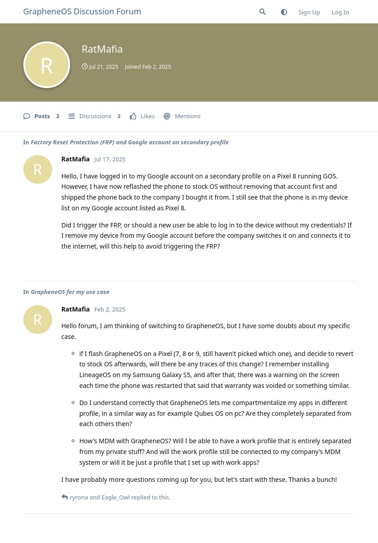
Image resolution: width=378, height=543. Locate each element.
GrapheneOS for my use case (70, 292)
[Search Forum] (262, 12)
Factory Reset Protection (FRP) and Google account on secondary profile (130, 142)
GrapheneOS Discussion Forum (82, 11)
